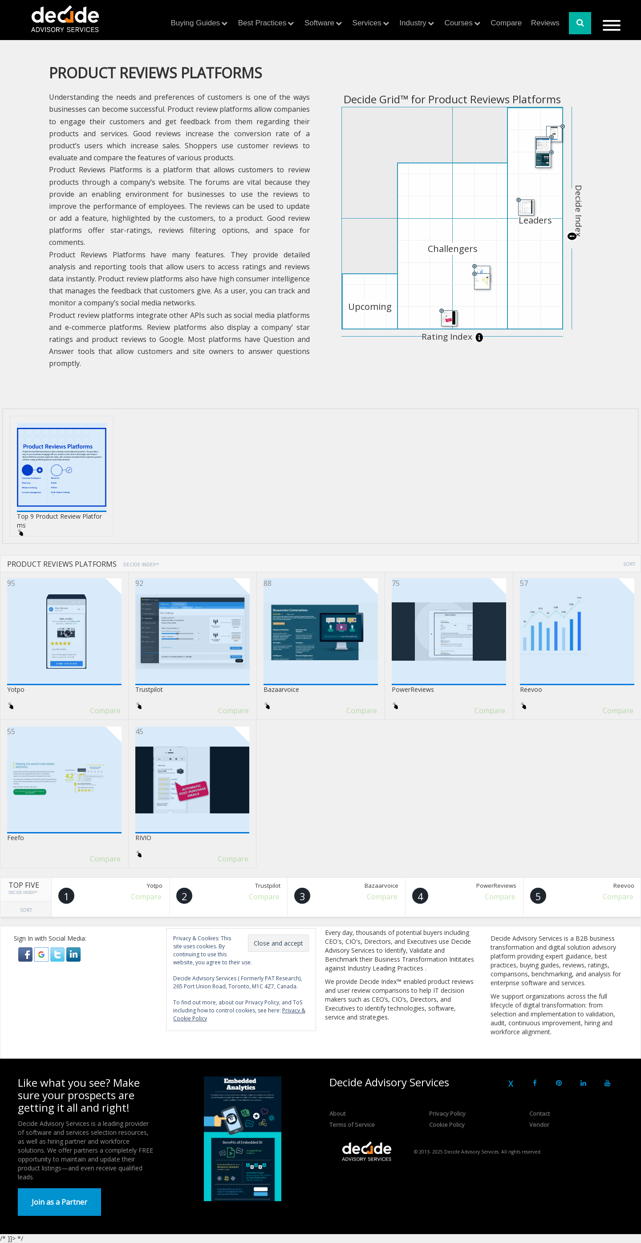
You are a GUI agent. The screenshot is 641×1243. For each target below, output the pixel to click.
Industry (412, 23)
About (337, 1113)
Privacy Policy (447, 1113)
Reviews (545, 23)
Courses (458, 23)
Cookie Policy (447, 1125)
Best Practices (262, 23)
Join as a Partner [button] (59, 1202)
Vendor (539, 1125)
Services (367, 23)
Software (319, 23)
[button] (26, 953)
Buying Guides (195, 23)
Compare (506, 23)
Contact (539, 1113)
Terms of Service (352, 1125)
